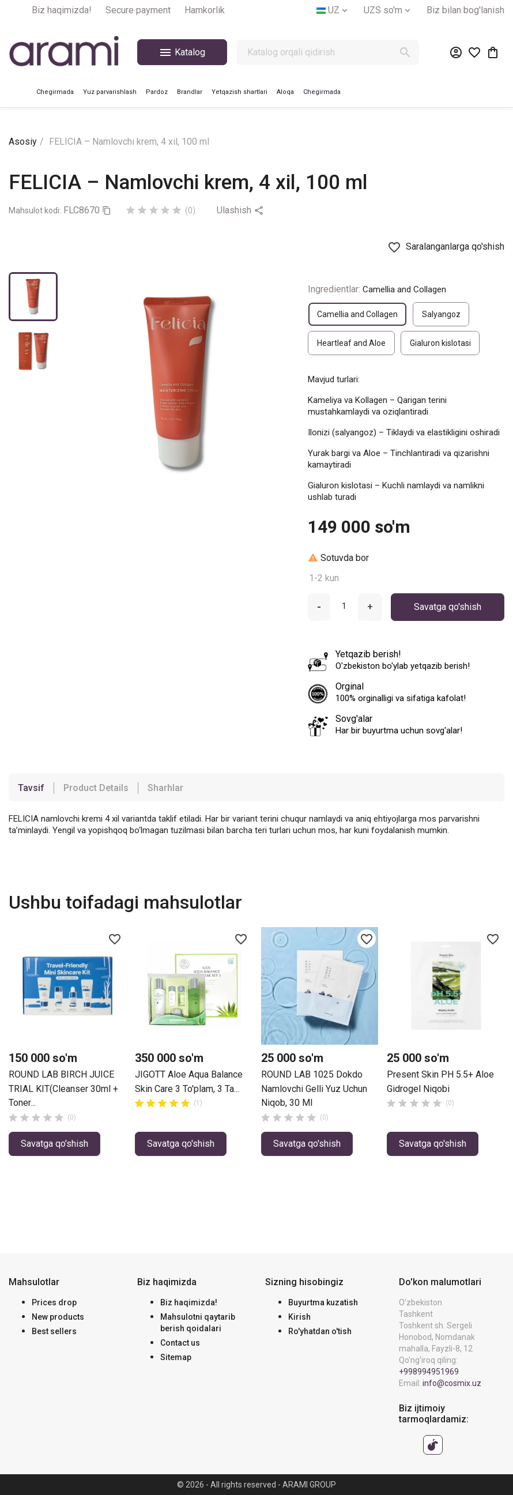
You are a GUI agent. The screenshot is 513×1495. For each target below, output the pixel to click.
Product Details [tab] (96, 787)
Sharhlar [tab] (165, 787)
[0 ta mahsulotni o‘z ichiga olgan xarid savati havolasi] (492, 52)
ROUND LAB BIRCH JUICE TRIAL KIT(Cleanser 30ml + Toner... (63, 1088)
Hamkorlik (204, 10)
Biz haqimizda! (62, 10)
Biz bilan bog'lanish (465, 10)
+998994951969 (429, 1371)
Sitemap (175, 1357)
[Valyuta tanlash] (388, 10)
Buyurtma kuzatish (323, 1302)
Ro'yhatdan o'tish (320, 1331)
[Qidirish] (327, 52)
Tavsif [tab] (31, 787)
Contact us (180, 1342)
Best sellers (54, 1331)
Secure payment (138, 10)
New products (58, 1316)
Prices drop (54, 1302)
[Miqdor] (344, 606)
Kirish (299, 1316)
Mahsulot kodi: (35, 210)
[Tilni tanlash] (333, 10)
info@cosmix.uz (452, 1383)
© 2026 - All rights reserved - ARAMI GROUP (256, 1484)
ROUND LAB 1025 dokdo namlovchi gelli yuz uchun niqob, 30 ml (314, 1088)
